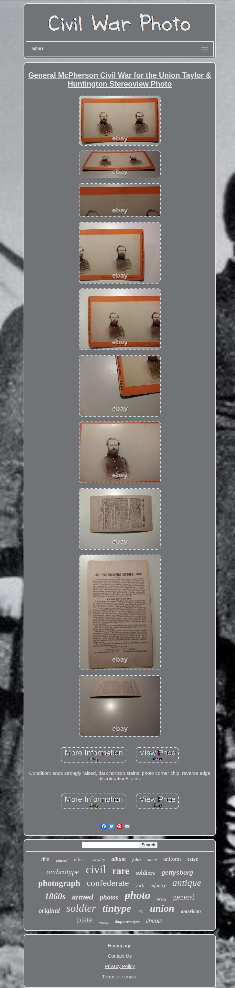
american (191, 911)
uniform (172, 859)
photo (137, 895)
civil (96, 869)
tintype (116, 908)
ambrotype (63, 872)
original (49, 910)
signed (61, 860)
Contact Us (120, 956)
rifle (45, 859)
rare (121, 871)
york (139, 885)
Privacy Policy (120, 966)
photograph (59, 883)
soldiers (145, 872)
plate (85, 919)
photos (109, 897)
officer (80, 859)
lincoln (154, 921)
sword (152, 860)
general (184, 897)
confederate (108, 883)
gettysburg (177, 872)
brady (161, 899)
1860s (55, 896)
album (119, 859)
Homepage (120, 945)
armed (82, 897)
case (192, 858)
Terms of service (119, 976)
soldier (81, 908)
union (162, 908)
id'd (141, 912)
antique (186, 882)
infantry (158, 885)
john (136, 859)
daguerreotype (127, 921)
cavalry (98, 859)
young (104, 922)
